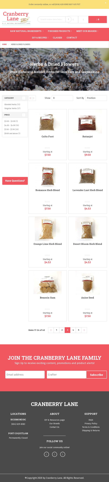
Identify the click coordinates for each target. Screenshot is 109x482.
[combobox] (54, 19)
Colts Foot (48, 136)
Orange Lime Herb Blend (47, 243)
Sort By (80, 98)
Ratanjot (87, 136)
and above (12, 133)
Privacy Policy (91, 423)
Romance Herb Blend (47, 190)
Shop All (14, 162)
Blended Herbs (12, 104)
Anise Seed (87, 297)
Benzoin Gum (47, 297)
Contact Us (54, 427)
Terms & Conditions (91, 427)
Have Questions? (15, 180)
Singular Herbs (12, 108)
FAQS (91, 420)
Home (4, 44)
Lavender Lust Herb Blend (88, 190)
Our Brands (54, 423)
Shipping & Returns (91, 430)
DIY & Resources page (54, 420)
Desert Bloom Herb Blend (87, 243)
